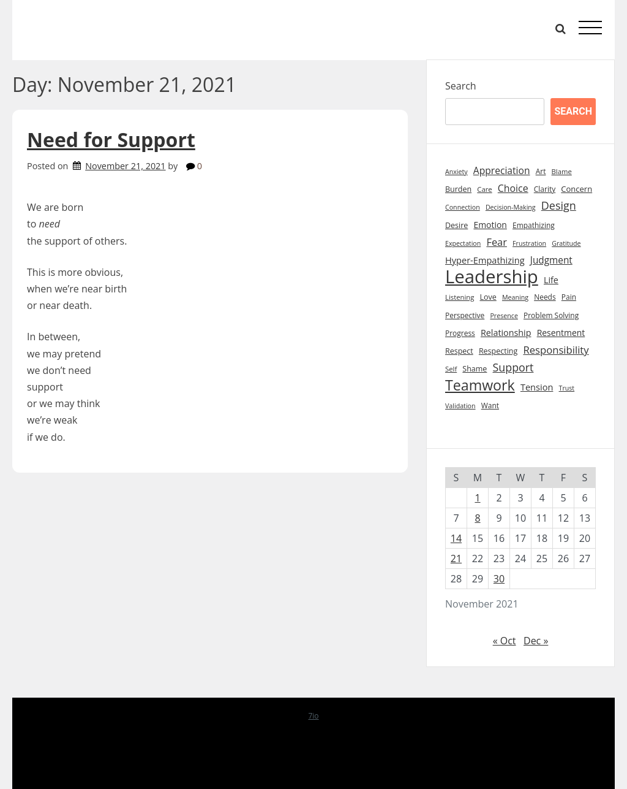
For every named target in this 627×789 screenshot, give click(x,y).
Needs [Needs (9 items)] (544, 297)
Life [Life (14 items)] (551, 280)
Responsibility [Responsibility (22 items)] (555, 350)
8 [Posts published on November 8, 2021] (477, 518)
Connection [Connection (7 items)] (462, 207)
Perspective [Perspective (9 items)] (464, 315)
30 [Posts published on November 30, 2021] (499, 578)
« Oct (504, 640)
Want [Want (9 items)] (490, 405)
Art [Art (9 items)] (541, 171)
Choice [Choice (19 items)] (513, 188)
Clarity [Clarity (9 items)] (544, 189)
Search (460, 86)
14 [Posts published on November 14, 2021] (456, 538)
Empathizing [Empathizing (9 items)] (533, 225)
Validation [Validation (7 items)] (460, 406)
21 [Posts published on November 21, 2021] (456, 558)
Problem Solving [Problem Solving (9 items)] (551, 315)
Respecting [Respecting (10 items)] (498, 351)
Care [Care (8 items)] (484, 189)
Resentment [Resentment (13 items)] (561, 332)
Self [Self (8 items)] (451, 368)
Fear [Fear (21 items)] (496, 242)
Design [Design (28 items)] (558, 205)
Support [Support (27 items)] (513, 367)
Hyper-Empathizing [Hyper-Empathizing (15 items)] (485, 260)
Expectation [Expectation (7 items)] (463, 243)
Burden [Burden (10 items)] (458, 189)
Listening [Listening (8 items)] (459, 297)
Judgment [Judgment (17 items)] (551, 260)
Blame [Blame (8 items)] (562, 171)
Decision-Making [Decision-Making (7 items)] (511, 207)
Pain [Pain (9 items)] (568, 297)
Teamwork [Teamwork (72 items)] (480, 385)
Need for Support (111, 139)
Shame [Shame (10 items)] (474, 369)
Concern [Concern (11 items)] (576, 188)
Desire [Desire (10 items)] (456, 225)
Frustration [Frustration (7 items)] (529, 243)
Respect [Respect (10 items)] (459, 351)
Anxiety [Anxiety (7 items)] (456, 171)
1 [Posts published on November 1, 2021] (477, 498)
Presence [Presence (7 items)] (503, 315)
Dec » (536, 640)
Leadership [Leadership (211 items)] (491, 277)
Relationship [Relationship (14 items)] (506, 332)
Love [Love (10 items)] (488, 297)
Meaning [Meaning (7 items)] (515, 297)
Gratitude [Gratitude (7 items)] (566, 243)
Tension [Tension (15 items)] (537, 387)
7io (313, 716)
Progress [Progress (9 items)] (460, 333)
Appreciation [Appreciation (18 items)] (501, 170)
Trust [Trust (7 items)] (567, 388)
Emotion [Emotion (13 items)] (489, 225)
